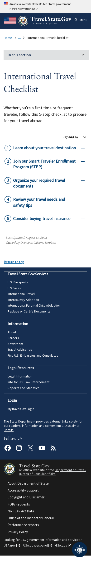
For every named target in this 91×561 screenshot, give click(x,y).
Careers (13, 338)
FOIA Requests (19, 504)
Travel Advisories (20, 349)
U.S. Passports (18, 282)
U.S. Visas (14, 288)
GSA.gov (61, 545)
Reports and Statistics (23, 388)
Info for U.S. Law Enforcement (28, 382)
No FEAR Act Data (21, 511)
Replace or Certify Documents (29, 311)
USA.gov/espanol (35, 545)
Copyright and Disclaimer (26, 497)
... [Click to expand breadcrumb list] (19, 38)
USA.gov (10, 545)
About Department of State (28, 483)
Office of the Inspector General (31, 518)
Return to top (14, 262)
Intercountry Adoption (23, 300)
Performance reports (23, 525)
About (12, 332)
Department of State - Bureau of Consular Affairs (52, 472)
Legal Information (20, 376)
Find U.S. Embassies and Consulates (33, 355)
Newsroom (15, 344)
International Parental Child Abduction (34, 305)
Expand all (70, 137)
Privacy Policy (18, 532)
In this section (19, 54)
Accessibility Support (23, 490)
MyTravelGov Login (21, 409)
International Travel (21, 294)
